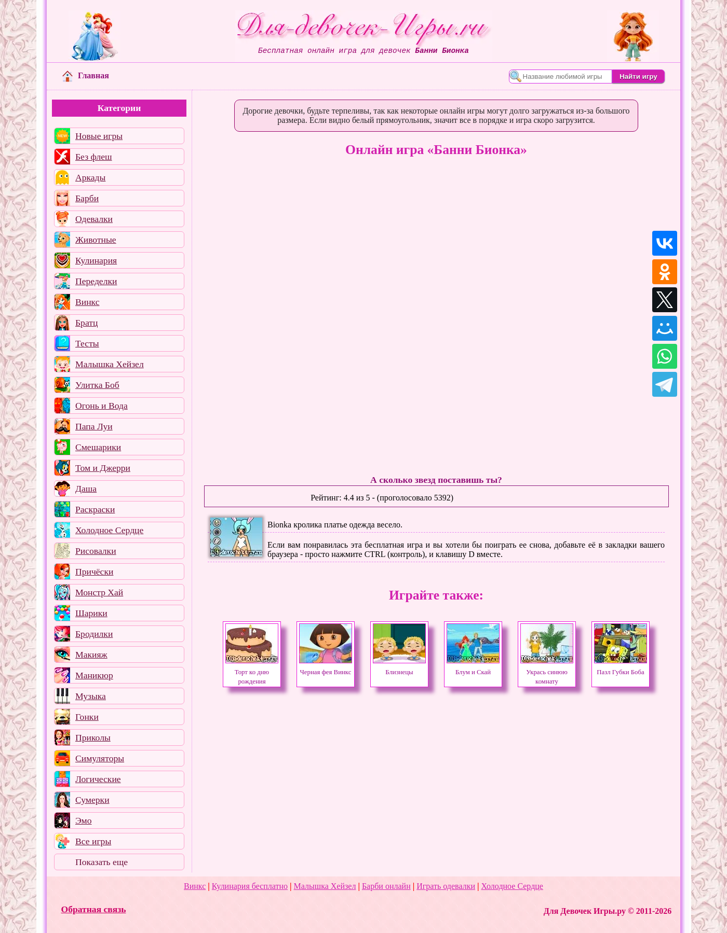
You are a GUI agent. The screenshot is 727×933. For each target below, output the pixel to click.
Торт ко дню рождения (251, 672)
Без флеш (93, 156)
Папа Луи (94, 426)
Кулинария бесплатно (250, 886)
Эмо (83, 820)
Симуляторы (99, 758)
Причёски (94, 571)
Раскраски (95, 509)
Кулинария (96, 260)
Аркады (90, 177)
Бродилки (94, 634)
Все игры (93, 841)
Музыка (90, 696)
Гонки (87, 717)
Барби (87, 198)
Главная (85, 75)
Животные (95, 239)
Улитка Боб (97, 385)
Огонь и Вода (101, 405)
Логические (98, 779)
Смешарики (98, 447)
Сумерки (92, 800)
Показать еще (101, 862)
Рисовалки (95, 551)
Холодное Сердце (109, 530)
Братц (86, 322)
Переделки (96, 281)
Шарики (91, 613)
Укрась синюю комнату (546, 672)
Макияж (91, 654)
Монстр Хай (99, 592)
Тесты (87, 343)
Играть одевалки (445, 886)
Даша (86, 488)
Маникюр (94, 675)
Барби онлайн (386, 886)
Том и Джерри (102, 468)
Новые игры (99, 136)
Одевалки (94, 219)
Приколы (93, 737)
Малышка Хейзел (109, 364)
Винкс (87, 302)
